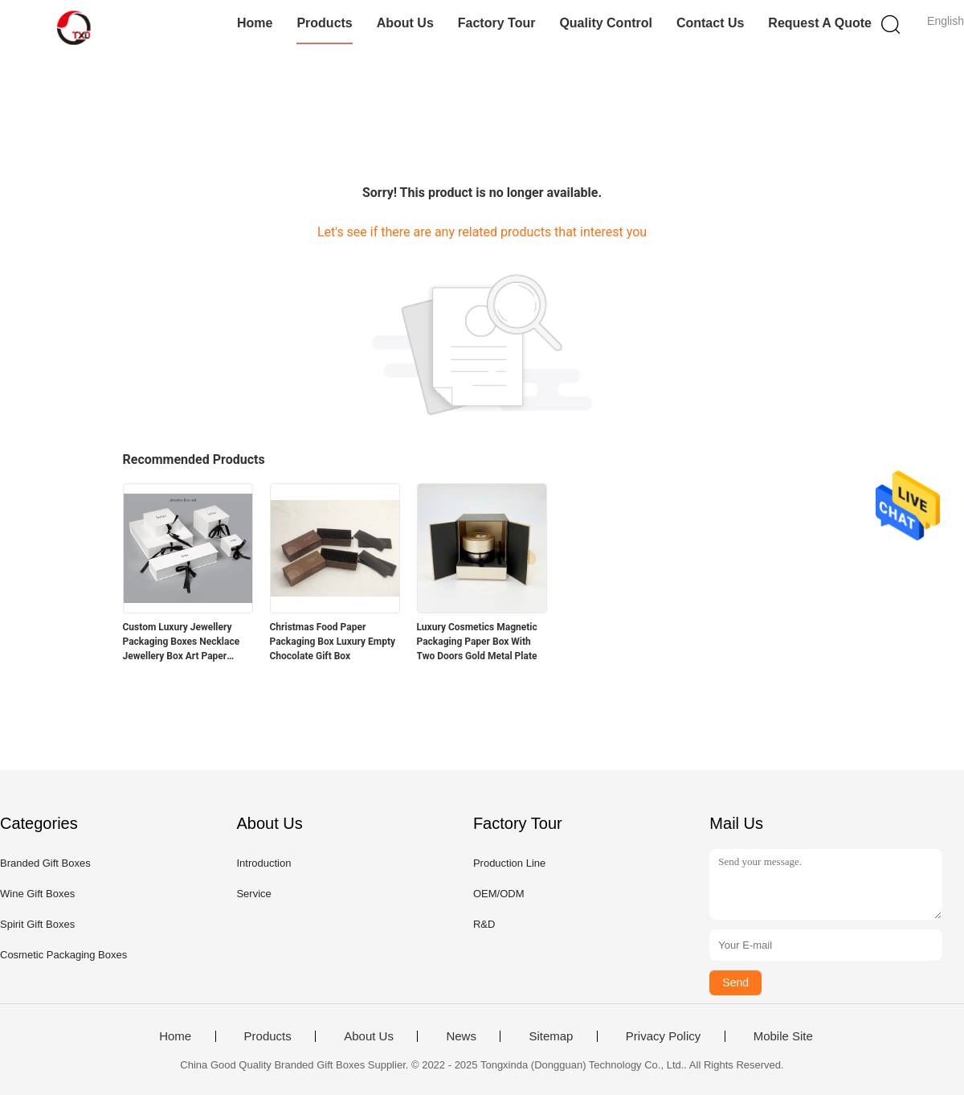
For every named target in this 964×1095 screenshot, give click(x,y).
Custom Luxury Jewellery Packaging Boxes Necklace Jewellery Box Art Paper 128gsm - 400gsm (181, 642)
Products (324, 23)
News (461, 1036)
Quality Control (605, 23)
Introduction (263, 863)
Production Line (509, 863)
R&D (484, 924)
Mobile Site (783, 1036)
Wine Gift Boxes (37, 894)
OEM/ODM (499, 894)
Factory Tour (497, 23)
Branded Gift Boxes (45, 863)
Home (254, 23)
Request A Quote (820, 23)
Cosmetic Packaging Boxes (63, 955)
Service (253, 894)
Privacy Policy (663, 1036)
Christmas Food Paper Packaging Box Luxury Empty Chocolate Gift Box (333, 641)
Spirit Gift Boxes (37, 924)
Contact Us (710, 23)
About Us (405, 23)
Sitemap (551, 1036)
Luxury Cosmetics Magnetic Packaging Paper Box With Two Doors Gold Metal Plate (477, 641)
